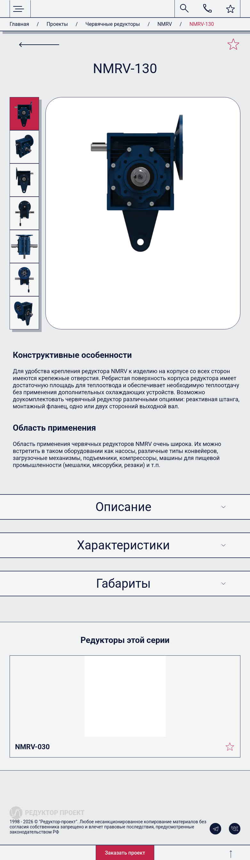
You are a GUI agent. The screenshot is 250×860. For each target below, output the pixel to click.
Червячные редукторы (112, 24)
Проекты (57, 24)
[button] (230, 9)
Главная (19, 24)
